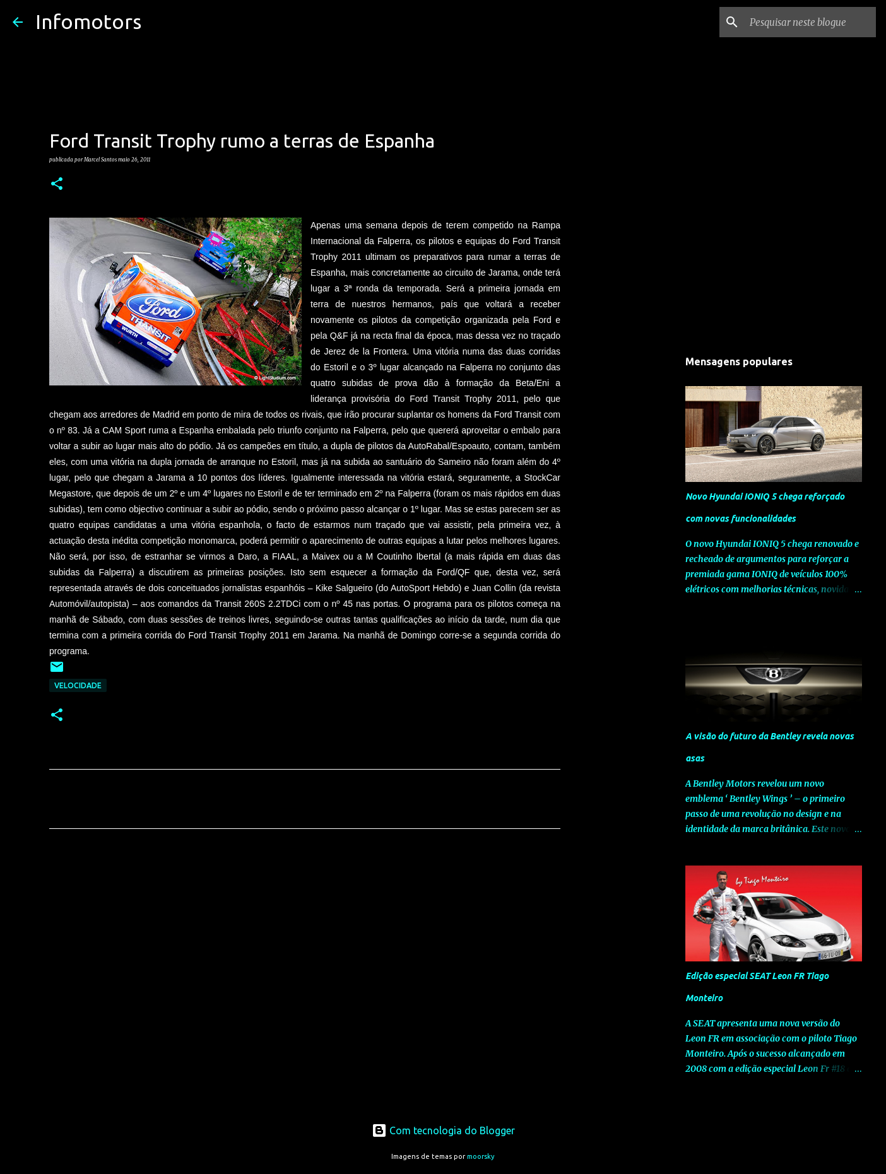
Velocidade (78, 685)
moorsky (481, 1156)
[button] (56, 184)
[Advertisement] (305, 956)
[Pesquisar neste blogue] (809, 22)
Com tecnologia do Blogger (443, 1130)
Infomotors (88, 21)
